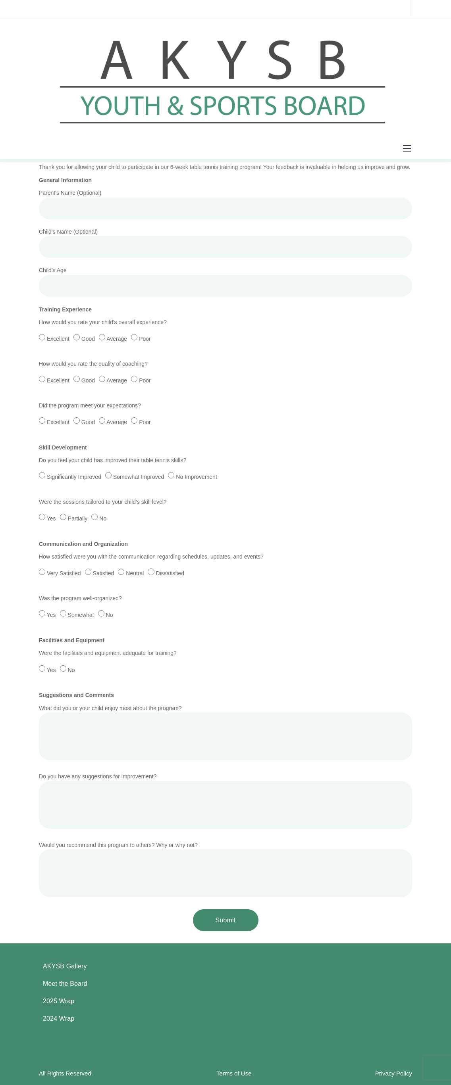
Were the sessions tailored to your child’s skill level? (225, 517)
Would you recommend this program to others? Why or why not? (225, 872)
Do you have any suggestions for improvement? (225, 803)
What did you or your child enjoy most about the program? (225, 735)
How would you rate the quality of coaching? (225, 379)
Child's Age (225, 283)
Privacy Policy (393, 1073)
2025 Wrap (58, 1001)
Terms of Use (233, 1073)
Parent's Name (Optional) (225, 206)
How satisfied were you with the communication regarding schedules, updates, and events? (225, 571)
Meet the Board (65, 983)
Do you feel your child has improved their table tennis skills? (225, 475)
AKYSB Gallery (65, 966)
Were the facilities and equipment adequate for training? (225, 668)
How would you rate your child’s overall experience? (225, 337)
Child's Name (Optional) (225, 245)
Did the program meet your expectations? (225, 420)
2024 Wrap (58, 1018)
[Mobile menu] (407, 148)
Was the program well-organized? (225, 613)
